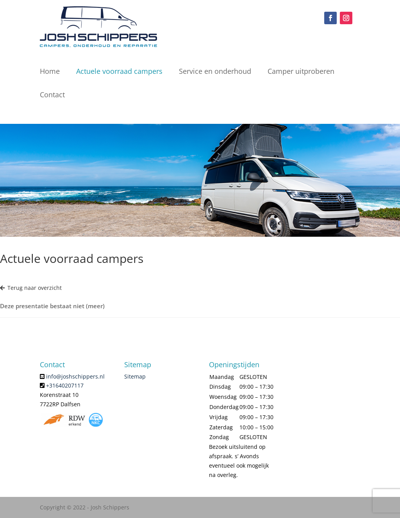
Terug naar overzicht (31, 287)
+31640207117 (65, 385)
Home (50, 71)
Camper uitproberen (301, 71)
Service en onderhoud (215, 71)
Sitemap (135, 376)
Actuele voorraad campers (119, 71)
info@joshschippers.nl (75, 376)
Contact (52, 94)
